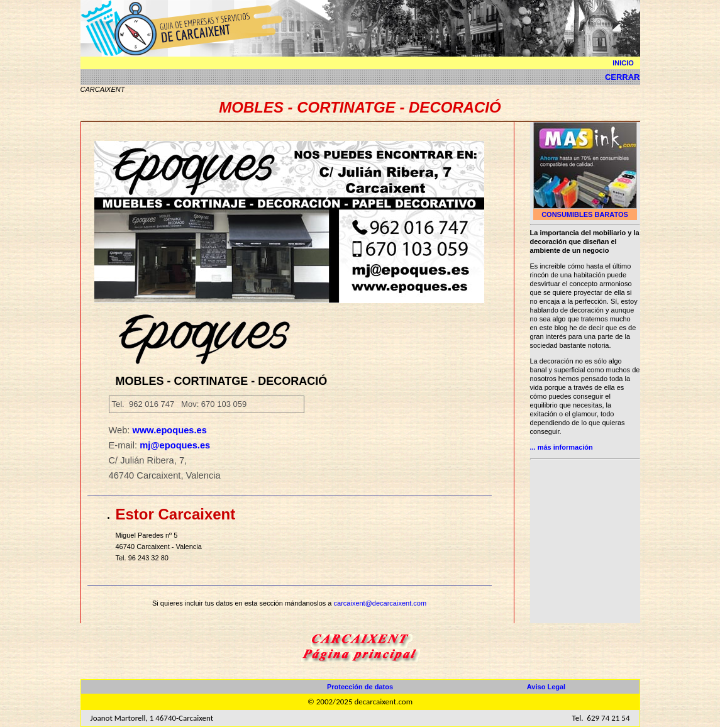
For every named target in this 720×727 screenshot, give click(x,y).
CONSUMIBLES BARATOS (584, 214)
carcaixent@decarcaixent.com (380, 603)
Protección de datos (360, 687)
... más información (561, 447)
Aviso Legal (546, 687)
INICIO (623, 63)
